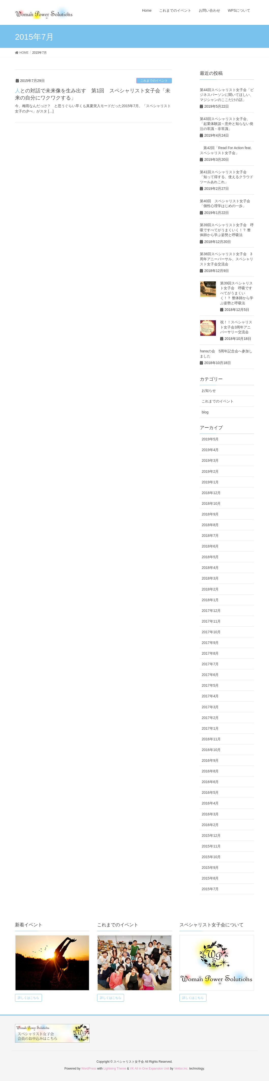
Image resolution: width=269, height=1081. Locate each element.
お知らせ (209, 390)
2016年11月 (211, 739)
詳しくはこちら (28, 998)
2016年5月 (210, 792)
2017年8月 (210, 653)
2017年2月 (210, 718)
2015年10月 (211, 857)
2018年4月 (210, 568)
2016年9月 (210, 760)
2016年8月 (210, 771)
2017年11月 (211, 621)
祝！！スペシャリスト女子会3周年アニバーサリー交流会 (236, 327)
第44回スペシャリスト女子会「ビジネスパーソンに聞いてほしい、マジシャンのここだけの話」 (227, 95)
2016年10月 (211, 750)
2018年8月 (210, 525)
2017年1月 (210, 728)
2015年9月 (210, 868)
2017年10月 (211, 632)
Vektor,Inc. (181, 1068)
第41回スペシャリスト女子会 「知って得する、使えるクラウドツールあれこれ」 (226, 177)
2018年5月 (210, 557)
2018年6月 (210, 546)
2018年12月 (211, 493)
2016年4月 (210, 803)
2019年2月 (210, 471)
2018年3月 (210, 578)
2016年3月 (210, 814)
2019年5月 (210, 439)
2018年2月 (210, 589)
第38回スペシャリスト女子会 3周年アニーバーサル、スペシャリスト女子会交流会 (226, 259)
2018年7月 (210, 536)
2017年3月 (210, 707)
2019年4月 (210, 450)
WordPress (88, 1068)
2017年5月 (210, 685)
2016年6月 (210, 782)
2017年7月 (210, 664)
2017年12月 (211, 611)
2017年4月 (210, 696)
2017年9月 (210, 643)
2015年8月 (210, 878)
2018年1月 (210, 600)
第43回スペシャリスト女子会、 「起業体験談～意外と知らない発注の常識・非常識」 (226, 124)
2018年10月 (211, 503)
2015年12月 (211, 835)
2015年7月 (210, 889)
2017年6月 (210, 675)
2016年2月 (210, 825)
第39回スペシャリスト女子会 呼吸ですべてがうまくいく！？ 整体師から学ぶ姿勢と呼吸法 (227, 230)
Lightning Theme (114, 1068)
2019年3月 (210, 460)
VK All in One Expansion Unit (149, 1068)
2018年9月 (210, 514)
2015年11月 (211, 846)
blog (205, 412)
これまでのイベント (154, 80)
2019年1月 (210, 482)
